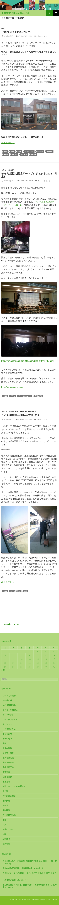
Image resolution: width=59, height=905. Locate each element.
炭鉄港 (5, 805)
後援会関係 (7, 777)
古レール (40, 151)
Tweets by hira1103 (11, 624)
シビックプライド (10, 719)
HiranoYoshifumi (24, 36)
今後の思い (7, 739)
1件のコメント (41, 419)
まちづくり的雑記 (7, 170)
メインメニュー (56, 13)
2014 (12, 151)
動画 (4, 743)
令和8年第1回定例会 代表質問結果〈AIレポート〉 (24, 868)
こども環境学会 (15, 591)
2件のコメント (41, 36)
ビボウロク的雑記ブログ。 (17, 32)
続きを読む (7, 142)
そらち (12, 396)
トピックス (7, 724)
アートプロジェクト (24, 396)
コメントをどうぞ (43, 181)
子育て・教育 (19, 411)
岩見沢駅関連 (8, 762)
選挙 (4, 820)
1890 (5, 151)
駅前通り (6, 839)
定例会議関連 (8, 758)
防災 (4, 825)
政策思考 (6, 782)
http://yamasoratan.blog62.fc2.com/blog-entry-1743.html (27, 361)
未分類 (5, 791)
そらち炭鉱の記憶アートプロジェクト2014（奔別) (29, 175)
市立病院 (6, 772)
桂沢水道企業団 (9, 796)
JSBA (19, 151)
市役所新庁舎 (8, 767)
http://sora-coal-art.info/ (12, 387)
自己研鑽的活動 (30, 411)
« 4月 (3, 670)
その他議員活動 (9, 705)
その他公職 (7, 700)
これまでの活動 (9, 696)
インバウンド (8, 715)
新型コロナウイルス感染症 (14, 786)
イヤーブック (29, 151)
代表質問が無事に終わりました (15, 880)
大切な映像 (7, 748)
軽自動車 (33, 154)
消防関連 (6, 801)
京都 (25, 591)
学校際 (6, 154)
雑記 (2, 28)
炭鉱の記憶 (38, 396)
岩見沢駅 (14, 154)
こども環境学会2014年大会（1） (20, 415)
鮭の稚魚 (6, 844)
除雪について (8, 829)
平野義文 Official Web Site (15, 13)
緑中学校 (24, 154)
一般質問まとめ (9, 729)
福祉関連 (6, 810)
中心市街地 (7, 734)
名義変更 (50, 151)
